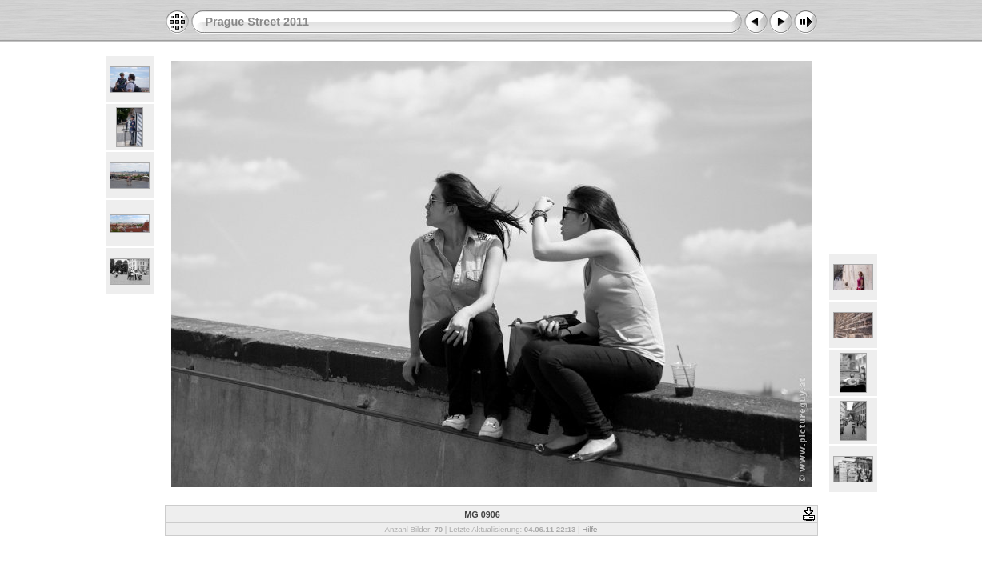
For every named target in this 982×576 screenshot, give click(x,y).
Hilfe (589, 529)
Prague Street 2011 (258, 21)
